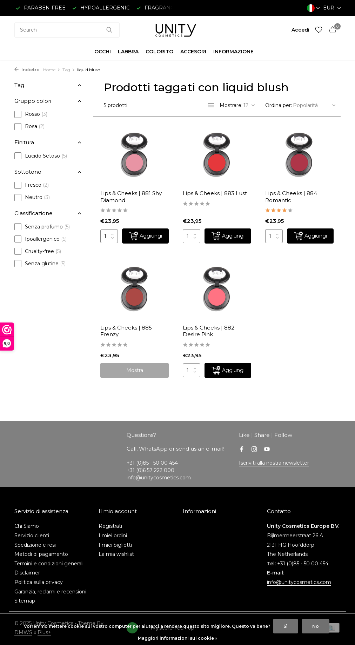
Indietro (27, 69)
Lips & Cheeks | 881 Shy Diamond (131, 197)
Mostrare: (231, 105)
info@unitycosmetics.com (159, 477)
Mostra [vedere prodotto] (134, 370)
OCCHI (102, 51)
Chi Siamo (26, 526)
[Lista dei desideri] (318, 30)
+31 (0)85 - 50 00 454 (302, 563)
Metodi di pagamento (41, 554)
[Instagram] (254, 450)
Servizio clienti (31, 535)
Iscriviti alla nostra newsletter (274, 463)
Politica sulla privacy (38, 582)
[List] (211, 105)
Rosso (30, 114)
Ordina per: (278, 105)
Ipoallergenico (40, 238)
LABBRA (128, 51)
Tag (68, 69)
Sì (285, 626)
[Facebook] (242, 450)
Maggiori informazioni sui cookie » (177, 638)
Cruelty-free (37, 251)
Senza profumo (42, 226)
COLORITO (159, 51)
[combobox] (67, 30)
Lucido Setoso (40, 155)
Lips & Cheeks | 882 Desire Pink (208, 331)
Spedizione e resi (35, 545)
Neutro (32, 197)
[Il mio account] (300, 30)
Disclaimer (27, 573)
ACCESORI (193, 51)
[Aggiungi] (145, 236)
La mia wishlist (116, 554)
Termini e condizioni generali (48, 563)
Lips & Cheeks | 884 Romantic (291, 197)
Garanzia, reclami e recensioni (50, 592)
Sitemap (24, 601)
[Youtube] (267, 450)
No (315, 626)
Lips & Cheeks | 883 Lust (215, 193)
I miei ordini (113, 535)
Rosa (29, 126)
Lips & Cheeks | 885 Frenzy (126, 331)
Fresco (31, 185)
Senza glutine (40, 263)
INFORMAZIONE (233, 51)
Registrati (110, 526)
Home (51, 69)
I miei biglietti (115, 545)
